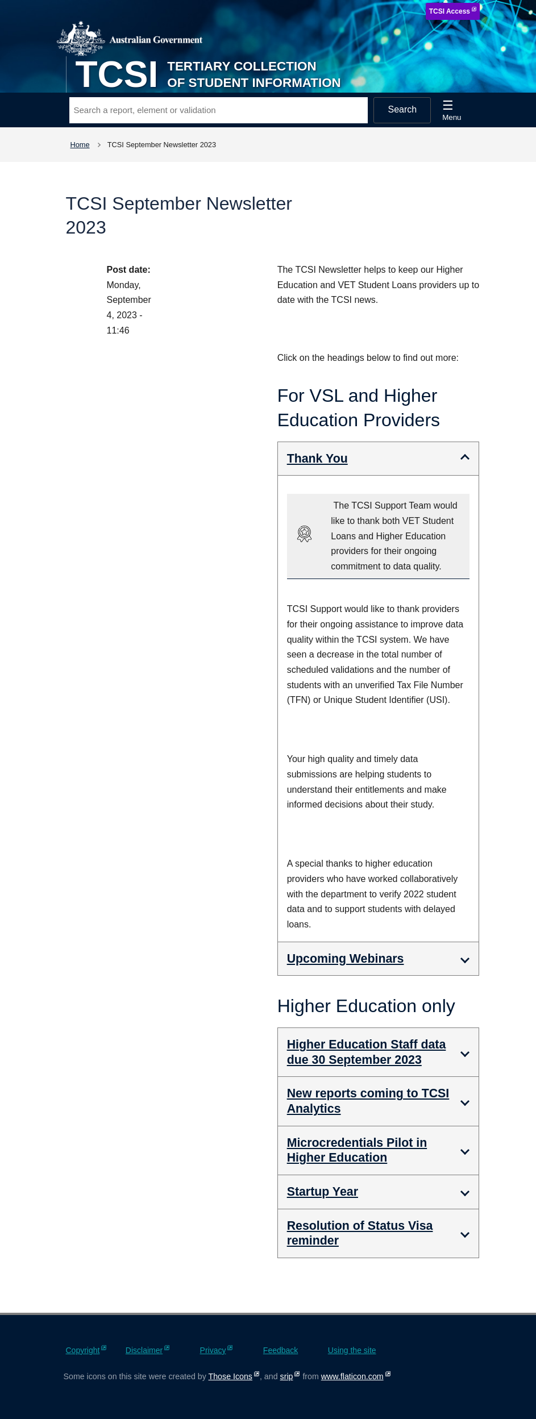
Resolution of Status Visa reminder (360, 1233)
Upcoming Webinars (345, 959)
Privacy (213, 1350)
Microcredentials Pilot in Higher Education (357, 1150)
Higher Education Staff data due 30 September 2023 (366, 1052)
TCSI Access (449, 11)
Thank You (317, 458)
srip (286, 1376)
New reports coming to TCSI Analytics (368, 1101)
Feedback (280, 1350)
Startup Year (322, 1192)
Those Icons (230, 1376)
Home (80, 144)
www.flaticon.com (352, 1376)
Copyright (83, 1350)
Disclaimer (144, 1350)
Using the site (352, 1350)
